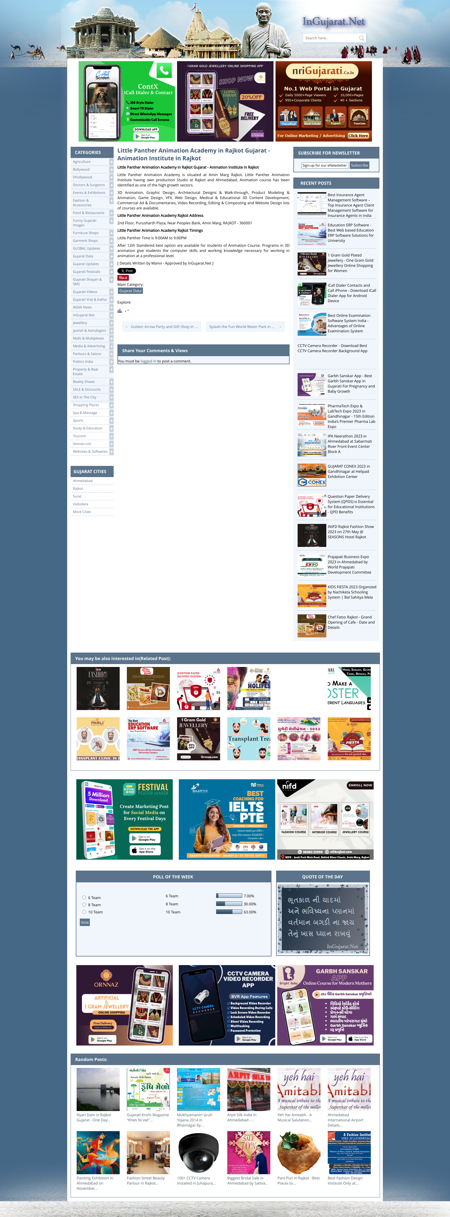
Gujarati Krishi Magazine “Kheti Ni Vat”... (148, 1117)
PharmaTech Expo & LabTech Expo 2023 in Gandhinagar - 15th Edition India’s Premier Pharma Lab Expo (351, 416)
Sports (93, 420)
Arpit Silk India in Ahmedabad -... (241, 1117)
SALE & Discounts (93, 389)
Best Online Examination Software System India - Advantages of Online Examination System (349, 323)
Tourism (93, 436)
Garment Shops (93, 241)
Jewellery (93, 323)
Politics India (93, 361)
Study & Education (93, 428)
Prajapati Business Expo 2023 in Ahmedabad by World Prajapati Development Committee (349, 564)
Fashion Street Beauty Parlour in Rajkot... (146, 1180)
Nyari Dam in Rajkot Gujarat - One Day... (94, 1117)
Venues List (93, 444)
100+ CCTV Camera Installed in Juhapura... (196, 1180)
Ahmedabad (82, 481)
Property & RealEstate (93, 371)
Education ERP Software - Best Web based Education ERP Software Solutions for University (351, 232)
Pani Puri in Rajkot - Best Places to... (299, 1180)
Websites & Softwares (93, 451)
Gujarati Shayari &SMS (93, 281)
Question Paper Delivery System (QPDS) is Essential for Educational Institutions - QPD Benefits (351, 504)
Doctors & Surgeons (93, 185)
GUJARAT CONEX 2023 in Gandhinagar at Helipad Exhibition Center (349, 471)
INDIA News (93, 307)
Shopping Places (93, 405)
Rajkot (78, 488)
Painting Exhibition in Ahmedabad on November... (95, 1183)
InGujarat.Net (93, 315)
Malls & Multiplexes (93, 338)
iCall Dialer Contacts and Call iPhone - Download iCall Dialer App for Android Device (352, 293)
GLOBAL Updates (93, 248)
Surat (77, 496)
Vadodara (80, 504)
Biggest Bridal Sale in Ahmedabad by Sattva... (247, 1180)
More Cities (82, 512)
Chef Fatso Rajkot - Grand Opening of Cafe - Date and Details (351, 622)
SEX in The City (93, 397)
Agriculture (93, 162)
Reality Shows (93, 382)
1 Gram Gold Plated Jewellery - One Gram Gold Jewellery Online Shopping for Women (350, 262)
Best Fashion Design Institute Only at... (345, 1180)
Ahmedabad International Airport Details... (345, 1120)
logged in (148, 361)
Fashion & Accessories (93, 202)
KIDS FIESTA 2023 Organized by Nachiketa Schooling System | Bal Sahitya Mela (352, 592)
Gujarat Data (93, 256)
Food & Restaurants (93, 213)
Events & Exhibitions (93, 193)
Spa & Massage (93, 413)
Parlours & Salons (93, 354)
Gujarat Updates (93, 264)
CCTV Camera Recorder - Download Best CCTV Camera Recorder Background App (332, 348)
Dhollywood (93, 177)
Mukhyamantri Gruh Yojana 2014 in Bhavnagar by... (194, 1120)
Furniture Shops (93, 233)
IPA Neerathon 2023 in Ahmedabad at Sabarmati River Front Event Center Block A (350, 443)
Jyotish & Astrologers (93, 330)
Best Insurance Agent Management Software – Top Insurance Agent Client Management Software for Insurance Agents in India (351, 205)
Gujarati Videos (93, 292)
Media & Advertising (93, 346)
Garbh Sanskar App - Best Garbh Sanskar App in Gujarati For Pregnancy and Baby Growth (351, 383)
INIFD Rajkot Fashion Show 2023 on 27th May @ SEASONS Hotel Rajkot (351, 531)
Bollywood (93, 169)
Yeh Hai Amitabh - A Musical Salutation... (295, 1117)
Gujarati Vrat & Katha (93, 299)
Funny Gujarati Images (93, 222)
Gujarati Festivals (93, 272)
